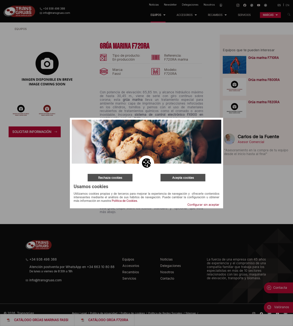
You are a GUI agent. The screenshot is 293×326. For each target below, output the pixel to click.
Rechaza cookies (110, 177)
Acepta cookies (183, 177)
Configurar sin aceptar (203, 204)
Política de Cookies (124, 201)
